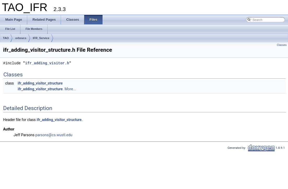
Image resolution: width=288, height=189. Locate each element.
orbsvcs (20, 38)
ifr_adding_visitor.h (47, 63)
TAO (6, 38)
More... (70, 89)
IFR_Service (41, 38)
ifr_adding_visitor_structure (40, 83)
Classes (282, 45)
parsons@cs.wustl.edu (53, 135)
